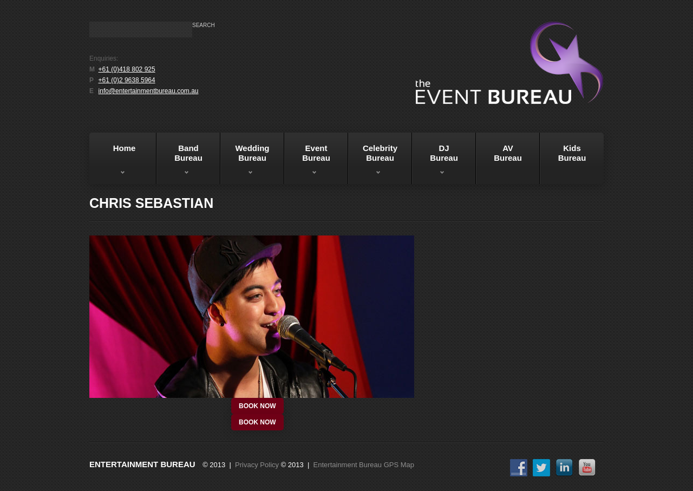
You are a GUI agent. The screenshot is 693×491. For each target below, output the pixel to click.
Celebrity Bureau (372, 161)
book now (257, 406)
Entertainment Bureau (142, 464)
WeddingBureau (245, 161)
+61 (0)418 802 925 (127, 69)
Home (114, 161)
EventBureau (307, 161)
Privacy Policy (257, 465)
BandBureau (179, 161)
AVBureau (508, 152)
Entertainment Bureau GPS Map (363, 465)
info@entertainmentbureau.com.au (149, 91)
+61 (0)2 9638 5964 (127, 80)
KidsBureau (572, 152)
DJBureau (435, 161)
